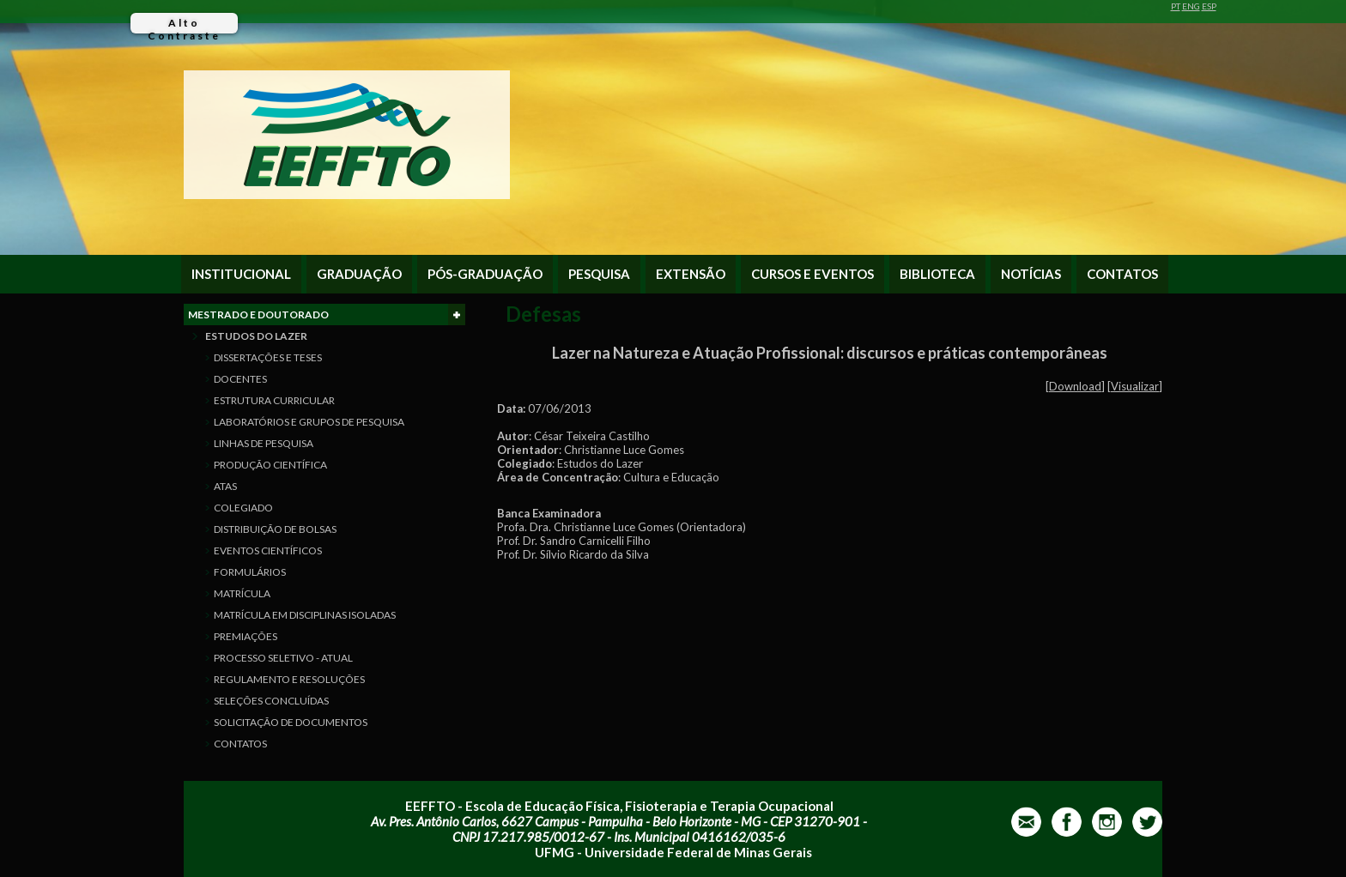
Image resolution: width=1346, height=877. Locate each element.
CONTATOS (1122, 274)
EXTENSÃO (690, 274)
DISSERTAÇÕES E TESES (268, 357)
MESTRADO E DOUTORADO (326, 314)
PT (1175, 6)
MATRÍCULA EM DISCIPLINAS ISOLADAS (305, 614)
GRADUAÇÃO (359, 274)
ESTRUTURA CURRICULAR (274, 400)
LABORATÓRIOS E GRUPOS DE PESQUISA (309, 421)
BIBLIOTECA (937, 274)
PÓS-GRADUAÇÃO (485, 274)
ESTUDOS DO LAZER (256, 336)
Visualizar (1135, 386)
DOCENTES (240, 378)
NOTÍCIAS (1031, 274)
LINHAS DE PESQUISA (263, 443)
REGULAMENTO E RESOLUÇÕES (289, 679)
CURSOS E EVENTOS (812, 274)
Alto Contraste (184, 24)
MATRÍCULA (242, 593)
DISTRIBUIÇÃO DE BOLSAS (275, 529)
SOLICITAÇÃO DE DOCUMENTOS (290, 722)
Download (1075, 386)
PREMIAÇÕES (245, 636)
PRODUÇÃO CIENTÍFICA (270, 464)
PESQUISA (599, 274)
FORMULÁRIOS (250, 572)
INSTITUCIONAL (241, 274)
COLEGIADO (243, 507)
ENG (1191, 6)
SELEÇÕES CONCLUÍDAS (271, 700)
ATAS (225, 486)
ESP (1209, 6)
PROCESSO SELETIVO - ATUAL (283, 657)
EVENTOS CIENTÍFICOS (268, 550)
